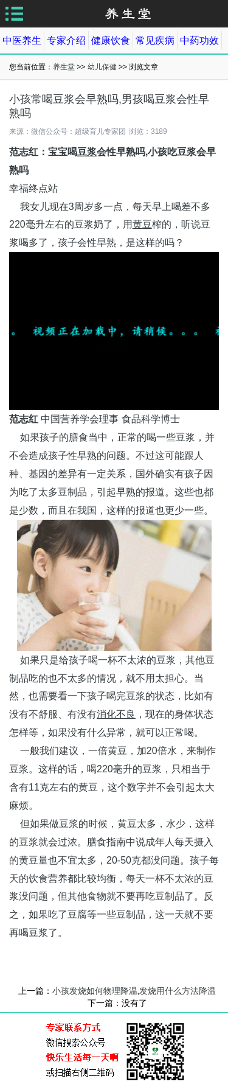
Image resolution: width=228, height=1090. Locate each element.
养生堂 (64, 67)
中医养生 (21, 40)
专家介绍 (66, 40)
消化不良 (116, 714)
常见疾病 (155, 40)
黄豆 (142, 224)
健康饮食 (110, 40)
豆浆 (87, 152)
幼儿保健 (102, 67)
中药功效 (199, 40)
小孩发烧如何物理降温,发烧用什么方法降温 (134, 991)
